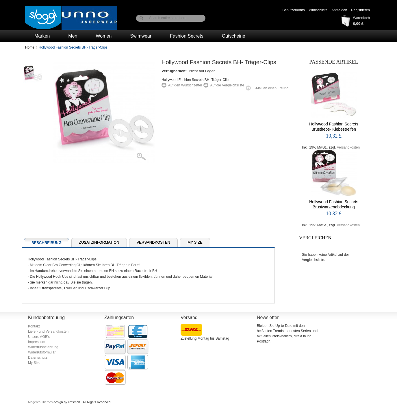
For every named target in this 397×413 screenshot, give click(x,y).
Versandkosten (348, 147)
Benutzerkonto (293, 10)
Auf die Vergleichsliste (227, 85)
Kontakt (34, 326)
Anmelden (339, 10)
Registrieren (360, 10)
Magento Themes (40, 402)
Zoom (145, 157)
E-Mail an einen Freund (271, 88)
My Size (195, 242)
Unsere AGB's (39, 337)
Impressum (36, 342)
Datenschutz (37, 357)
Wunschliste (318, 10)
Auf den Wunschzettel (185, 85)
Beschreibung (46, 242)
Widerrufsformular (41, 352)
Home (29, 47)
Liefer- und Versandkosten (48, 331)
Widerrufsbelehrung (43, 347)
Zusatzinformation (99, 242)
